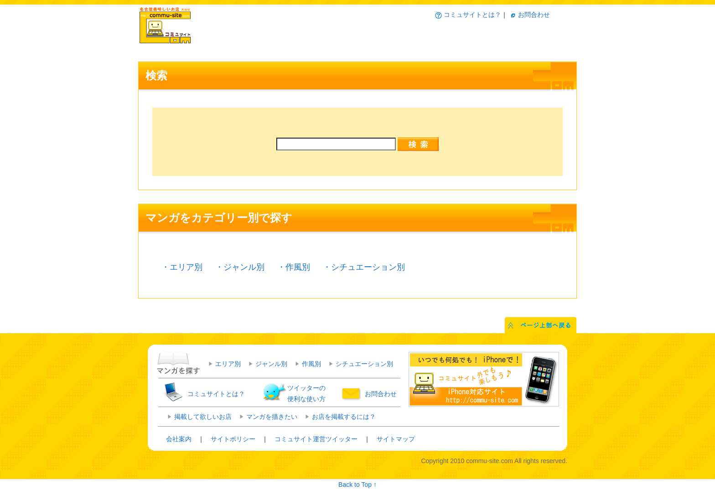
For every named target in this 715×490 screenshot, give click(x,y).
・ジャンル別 (239, 267)
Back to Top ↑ (357, 484)
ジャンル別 (271, 363)
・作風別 (293, 267)
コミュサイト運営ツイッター (316, 439)
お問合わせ (534, 14)
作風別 (311, 363)
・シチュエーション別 (364, 267)
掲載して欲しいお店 (203, 416)
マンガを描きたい (271, 416)
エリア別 (228, 363)
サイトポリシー (233, 439)
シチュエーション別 (364, 363)
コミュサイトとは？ (472, 14)
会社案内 (179, 439)
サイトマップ (396, 439)
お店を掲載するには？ (344, 416)
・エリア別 (181, 267)
